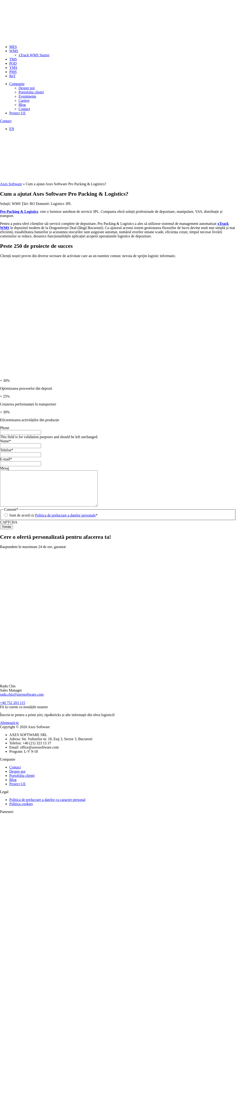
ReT (12, 76)
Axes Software (11, 184)
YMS (13, 68)
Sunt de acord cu (53, 522)
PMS (13, 72)
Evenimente (27, 96)
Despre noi (27, 88)
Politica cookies (21, 811)
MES (13, 47)
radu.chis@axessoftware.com (22, 701)
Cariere (24, 100)
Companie (17, 84)
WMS (13, 51)
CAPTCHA (8, 529)
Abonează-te (9, 730)
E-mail (6, 459)
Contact (24, 109)
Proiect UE (17, 113)
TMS (13, 59)
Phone (4, 428)
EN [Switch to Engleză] (11, 129)
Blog (22, 105)
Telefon (6, 450)
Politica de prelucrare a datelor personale (65, 522)
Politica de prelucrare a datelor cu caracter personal (47, 807)
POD (13, 63)
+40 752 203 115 (12, 710)
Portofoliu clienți (31, 92)
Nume (5, 441)
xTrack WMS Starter (34, 55)
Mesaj (4, 468)
